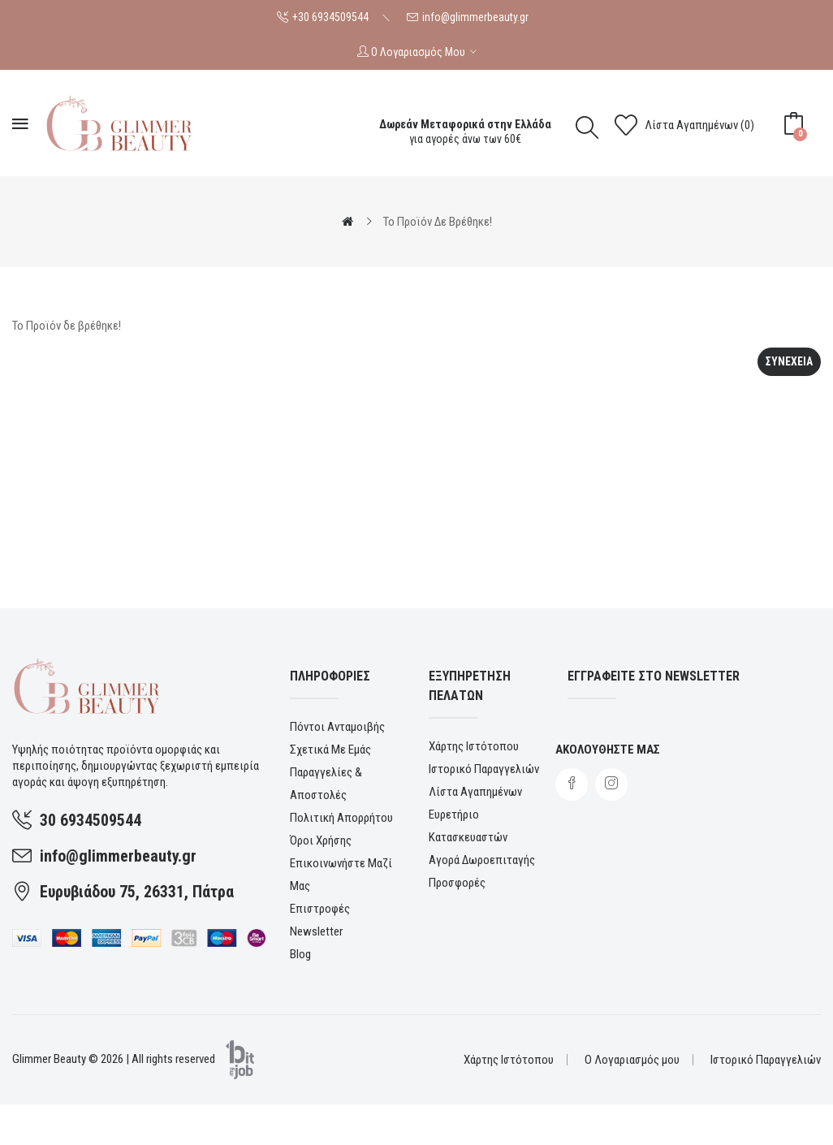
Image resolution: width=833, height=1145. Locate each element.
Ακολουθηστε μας (607, 749)
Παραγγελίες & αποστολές (326, 783)
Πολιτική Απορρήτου (341, 817)
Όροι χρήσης (321, 840)
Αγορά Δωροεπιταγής (482, 860)
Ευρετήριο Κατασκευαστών (468, 826)
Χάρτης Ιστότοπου (474, 746)
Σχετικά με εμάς (330, 749)
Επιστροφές (320, 908)
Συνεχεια (789, 361)
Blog (300, 954)
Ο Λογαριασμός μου (632, 1059)
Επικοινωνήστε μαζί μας (341, 874)
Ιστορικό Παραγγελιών (484, 769)
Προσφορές (457, 882)
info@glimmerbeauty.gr (475, 17)
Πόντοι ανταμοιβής (337, 726)
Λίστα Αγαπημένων (475, 791)
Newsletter (316, 931)
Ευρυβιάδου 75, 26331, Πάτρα (137, 891)
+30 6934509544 (330, 17)
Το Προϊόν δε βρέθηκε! (437, 221)
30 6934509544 (90, 820)
